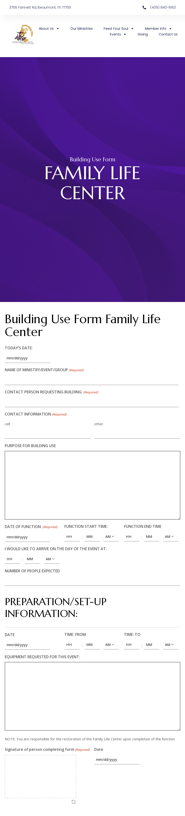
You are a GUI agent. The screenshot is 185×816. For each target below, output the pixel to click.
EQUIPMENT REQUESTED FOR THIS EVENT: (42, 656)
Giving (143, 34)
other (98, 423)
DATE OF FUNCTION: (31, 527)
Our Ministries (81, 28)
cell (7, 423)
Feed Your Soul (119, 28)
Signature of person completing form (47, 750)
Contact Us (168, 34)
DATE (10, 634)
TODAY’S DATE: (19, 348)
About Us (49, 28)
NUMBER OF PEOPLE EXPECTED (32, 571)
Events (118, 34)
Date (98, 749)
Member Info (158, 28)
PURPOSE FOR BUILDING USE (30, 445)
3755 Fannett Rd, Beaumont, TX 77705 (40, 7)
